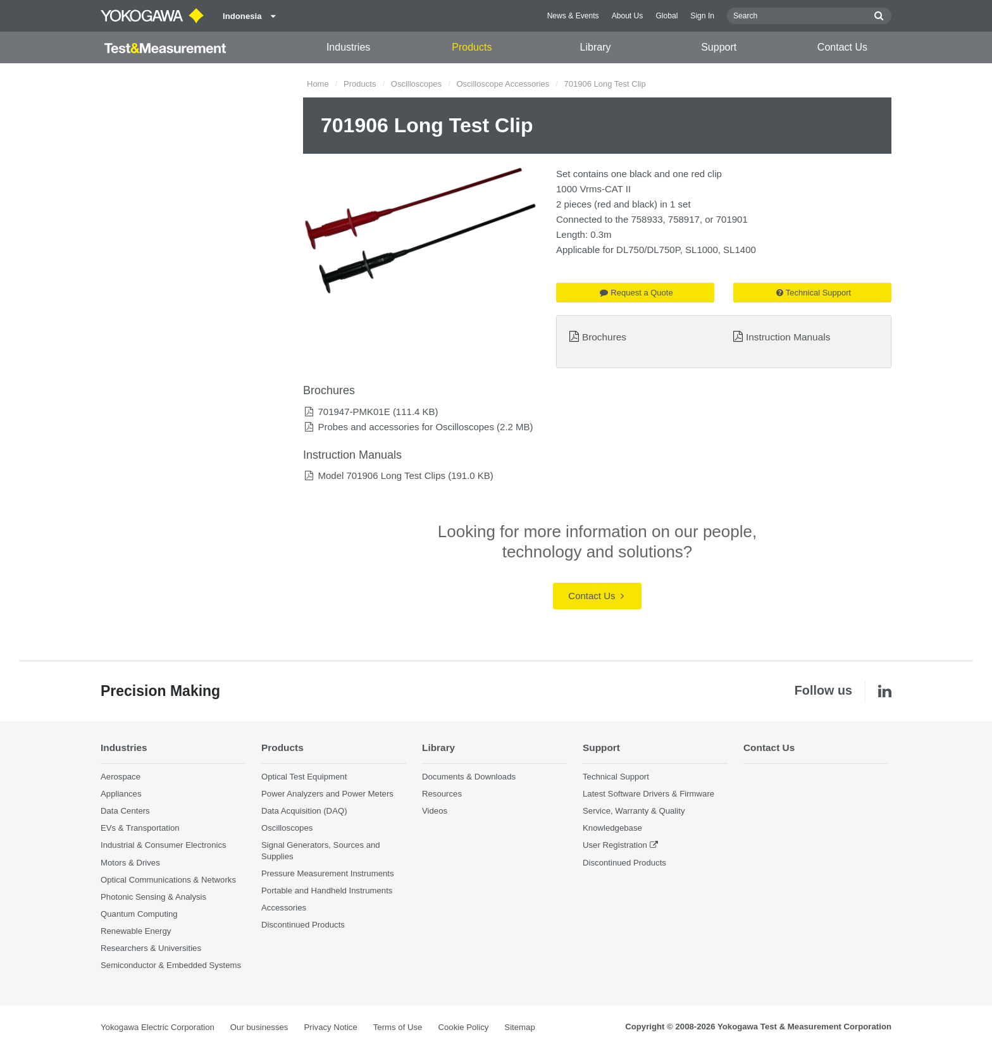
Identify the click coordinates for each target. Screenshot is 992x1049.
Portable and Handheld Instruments (326, 890)
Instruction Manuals (788, 337)
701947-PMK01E (354, 411)
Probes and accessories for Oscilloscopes (405, 426)
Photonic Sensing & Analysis (153, 897)
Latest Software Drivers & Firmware (648, 793)
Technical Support (813, 292)
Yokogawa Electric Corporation (157, 1027)
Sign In (702, 15)
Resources (442, 793)
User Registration (615, 845)
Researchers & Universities (151, 948)
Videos (434, 811)
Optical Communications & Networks (168, 880)
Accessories (283, 907)
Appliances (121, 793)
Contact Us (842, 47)
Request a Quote (636, 292)
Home (318, 84)
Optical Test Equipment (304, 776)
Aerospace (120, 776)
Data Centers (125, 811)
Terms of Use (398, 1027)
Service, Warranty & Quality (634, 811)
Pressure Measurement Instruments (327, 873)
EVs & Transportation (140, 828)
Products (472, 47)
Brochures (604, 337)
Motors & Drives (130, 862)
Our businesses (259, 1027)
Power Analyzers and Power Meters (327, 793)
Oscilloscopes (416, 84)
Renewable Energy (136, 931)
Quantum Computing (139, 914)
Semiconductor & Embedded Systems (171, 965)
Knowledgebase (612, 828)
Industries (348, 47)
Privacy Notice (330, 1027)
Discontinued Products (303, 924)
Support (718, 47)
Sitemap (519, 1027)
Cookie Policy (463, 1027)
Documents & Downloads (469, 776)
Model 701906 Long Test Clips (381, 475)
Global (666, 15)
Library (595, 47)
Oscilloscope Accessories (502, 84)
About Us (627, 15)
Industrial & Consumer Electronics (163, 845)
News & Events (573, 15)
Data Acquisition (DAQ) (304, 811)
